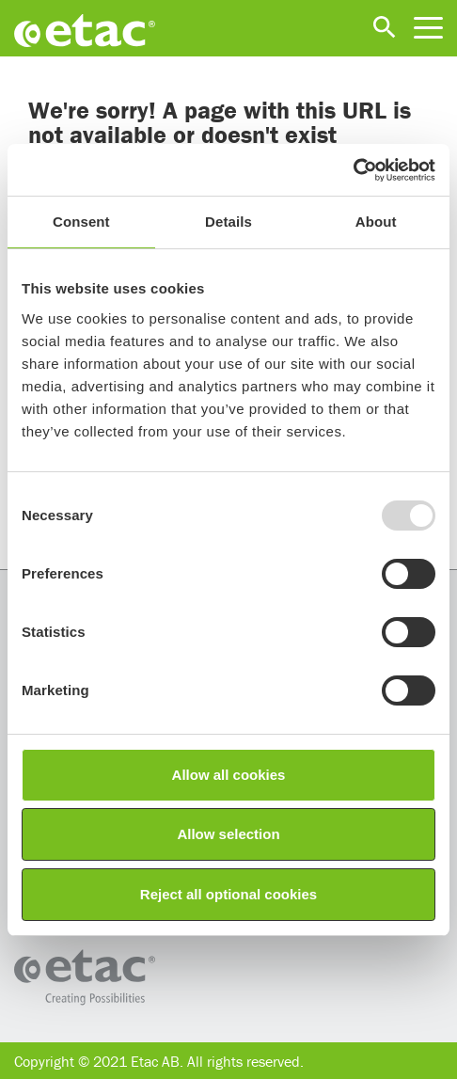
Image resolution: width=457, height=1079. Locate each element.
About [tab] (376, 222)
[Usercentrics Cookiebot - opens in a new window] (353, 170)
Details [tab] (228, 222)
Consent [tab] (81, 222)
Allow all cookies (229, 775)
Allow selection (228, 834)
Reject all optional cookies (228, 894)
